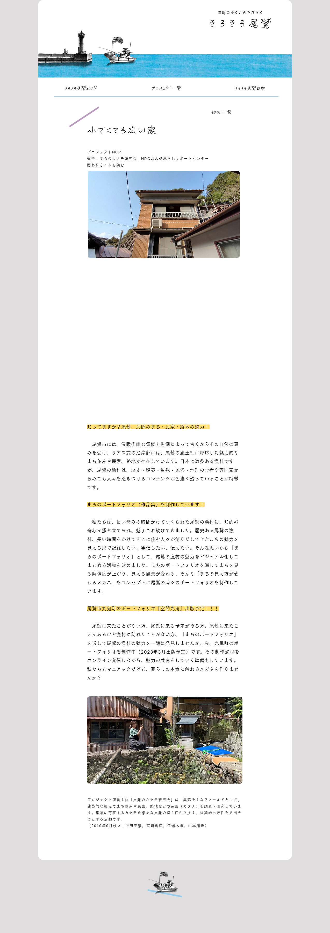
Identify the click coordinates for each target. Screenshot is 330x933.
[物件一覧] (222, 112)
